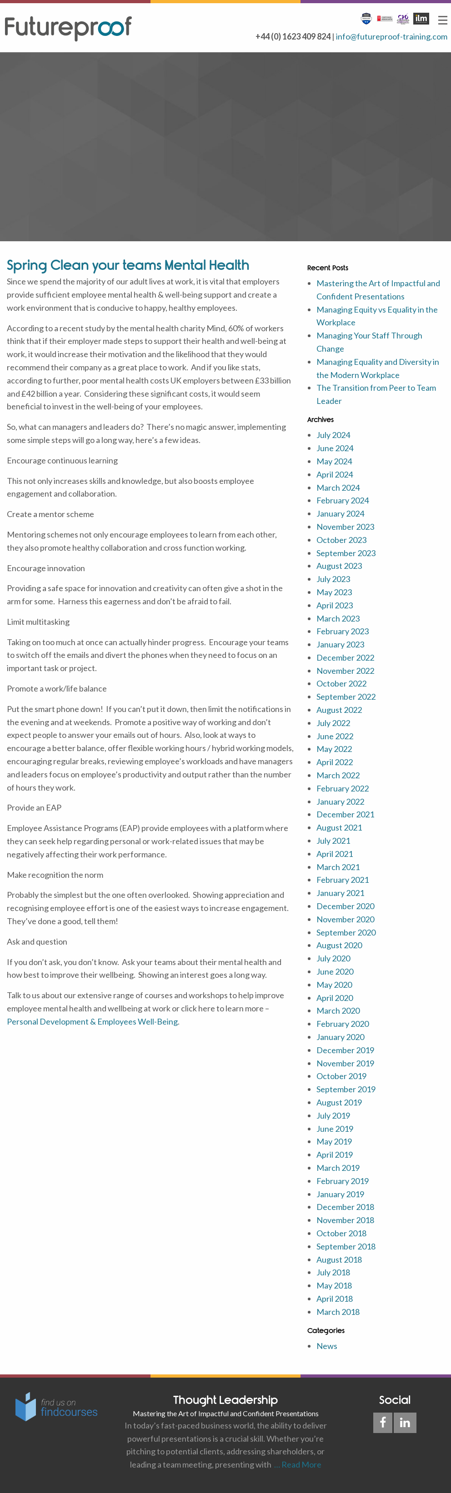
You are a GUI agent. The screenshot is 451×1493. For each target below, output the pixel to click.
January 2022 (340, 801)
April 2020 (334, 998)
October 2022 (341, 683)
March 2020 (338, 1010)
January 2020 (340, 1037)
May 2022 (334, 749)
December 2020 (345, 906)
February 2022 (342, 788)
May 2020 (334, 985)
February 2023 (342, 631)
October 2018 (341, 1233)
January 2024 (340, 513)
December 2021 (345, 814)
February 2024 (342, 500)
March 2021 (338, 867)
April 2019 (334, 1155)
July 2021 (333, 841)
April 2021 (334, 854)
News (326, 1346)
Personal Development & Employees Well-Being (92, 1021)
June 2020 (334, 971)
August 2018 (339, 1259)
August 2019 (339, 1102)
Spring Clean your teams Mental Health (128, 265)
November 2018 (345, 1220)
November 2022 (345, 671)
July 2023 (333, 579)
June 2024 (334, 448)
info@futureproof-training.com (391, 36)
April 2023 (334, 605)
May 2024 (334, 461)
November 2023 (345, 527)
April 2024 (334, 474)
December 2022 (345, 657)
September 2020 (346, 932)
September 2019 (346, 1089)
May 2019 (334, 1141)
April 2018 (334, 1299)
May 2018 (334, 1285)
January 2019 (340, 1194)
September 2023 (346, 553)
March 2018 (338, 1312)
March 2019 (338, 1168)
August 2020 (339, 945)
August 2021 (339, 827)
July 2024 (333, 435)
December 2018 (345, 1207)
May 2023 (334, 592)
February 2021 (342, 880)
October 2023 (341, 540)
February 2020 (342, 1024)
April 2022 (334, 762)
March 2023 (338, 618)
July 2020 (333, 958)
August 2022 (339, 710)
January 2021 (340, 893)
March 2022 (338, 775)
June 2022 (334, 736)
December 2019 (345, 1050)
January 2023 (340, 644)
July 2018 (333, 1272)
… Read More (296, 1464)
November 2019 (345, 1063)
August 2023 (339, 566)
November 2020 (345, 919)
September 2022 (346, 697)
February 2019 (342, 1181)
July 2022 (333, 723)
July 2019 (333, 1115)
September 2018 (346, 1246)
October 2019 (341, 1076)
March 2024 (338, 488)
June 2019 (334, 1129)
